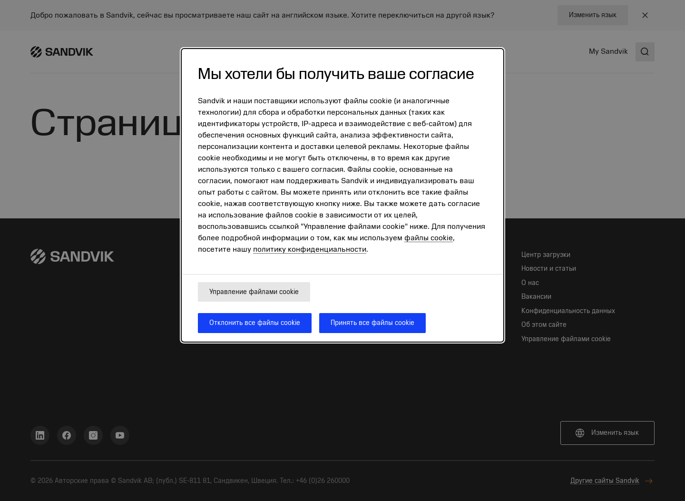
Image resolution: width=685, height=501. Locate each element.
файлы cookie (428, 238)
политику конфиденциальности (309, 249)
